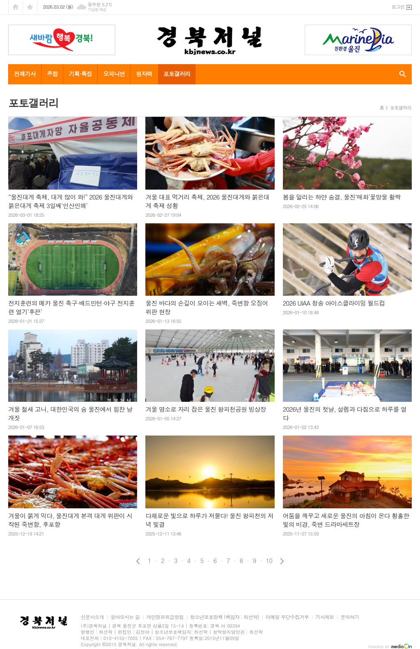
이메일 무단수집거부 (287, 617)
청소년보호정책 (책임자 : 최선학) (224, 617)
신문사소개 (92, 617)
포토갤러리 (177, 74)
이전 (138, 561)
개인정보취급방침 (164, 617)
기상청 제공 (97, 9)
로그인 (398, 7)
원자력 (144, 74)
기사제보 (324, 617)
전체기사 (25, 74)
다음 (282, 561)
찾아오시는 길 (125, 617)
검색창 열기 (401, 74)
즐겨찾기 (30, 7)
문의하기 (350, 617)
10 (269, 560)
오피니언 (114, 74)
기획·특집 (80, 74)
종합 (52, 74)
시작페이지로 (16, 7)
